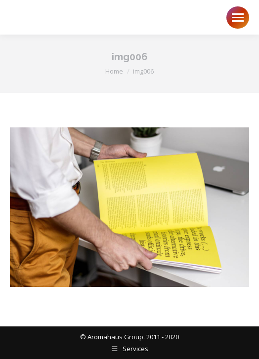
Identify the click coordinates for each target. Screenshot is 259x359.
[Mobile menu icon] (237, 17)
